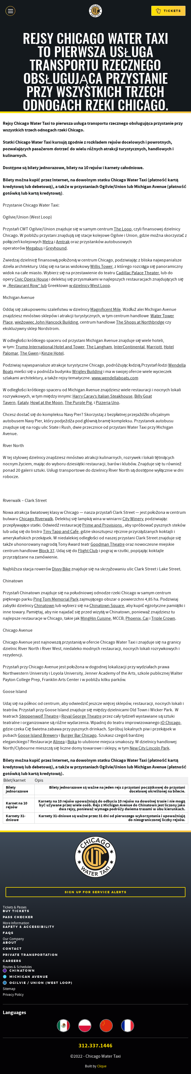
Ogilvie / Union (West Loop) (37, 983)
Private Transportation (30, 955)
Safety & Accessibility (28, 927)
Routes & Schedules (17, 967)
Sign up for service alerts (96, 892)
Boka (72, 742)
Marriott (154, 347)
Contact (12, 949)
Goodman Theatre (108, 544)
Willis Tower (101, 266)
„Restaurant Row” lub (27, 285)
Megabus (34, 248)
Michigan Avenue (25, 977)
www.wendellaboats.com (115, 378)
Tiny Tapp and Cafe (61, 531)
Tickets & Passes (14, 907)
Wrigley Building (87, 371)
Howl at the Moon (46, 402)
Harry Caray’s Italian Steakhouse (102, 396)
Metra (47, 242)
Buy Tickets (16, 911)
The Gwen (29, 353)
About (10, 942)
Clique (101, 1066)
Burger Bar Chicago (79, 735)
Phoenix (133, 618)
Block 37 (46, 550)
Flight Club (88, 550)
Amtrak (63, 242)
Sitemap (9, 989)
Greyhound (56, 248)
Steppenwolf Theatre (39, 716)
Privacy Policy (13, 994)
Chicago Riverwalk (36, 519)
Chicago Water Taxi (95, 10)
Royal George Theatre (81, 716)
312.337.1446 (95, 1045)
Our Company (13, 939)
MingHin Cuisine (96, 618)
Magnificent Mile (105, 309)
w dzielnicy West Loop (89, 285)
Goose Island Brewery (38, 735)
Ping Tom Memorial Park (56, 599)
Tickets (168, 11)
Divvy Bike (61, 569)
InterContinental (129, 347)
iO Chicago (170, 722)
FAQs (8, 933)
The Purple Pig (78, 402)
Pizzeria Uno (107, 402)
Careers (12, 961)
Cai (145, 618)
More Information (16, 923)
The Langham (99, 347)
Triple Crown (163, 618)
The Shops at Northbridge (140, 322)
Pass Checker (18, 917)
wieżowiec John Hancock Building (46, 322)
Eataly (22, 402)
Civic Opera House (31, 279)
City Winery (132, 519)
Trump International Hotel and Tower (50, 347)
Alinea (59, 742)
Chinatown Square (106, 605)
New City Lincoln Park (149, 748)
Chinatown (44, 605)
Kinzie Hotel (52, 353)
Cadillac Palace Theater (137, 273)
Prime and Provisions (102, 525)
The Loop (123, 229)
